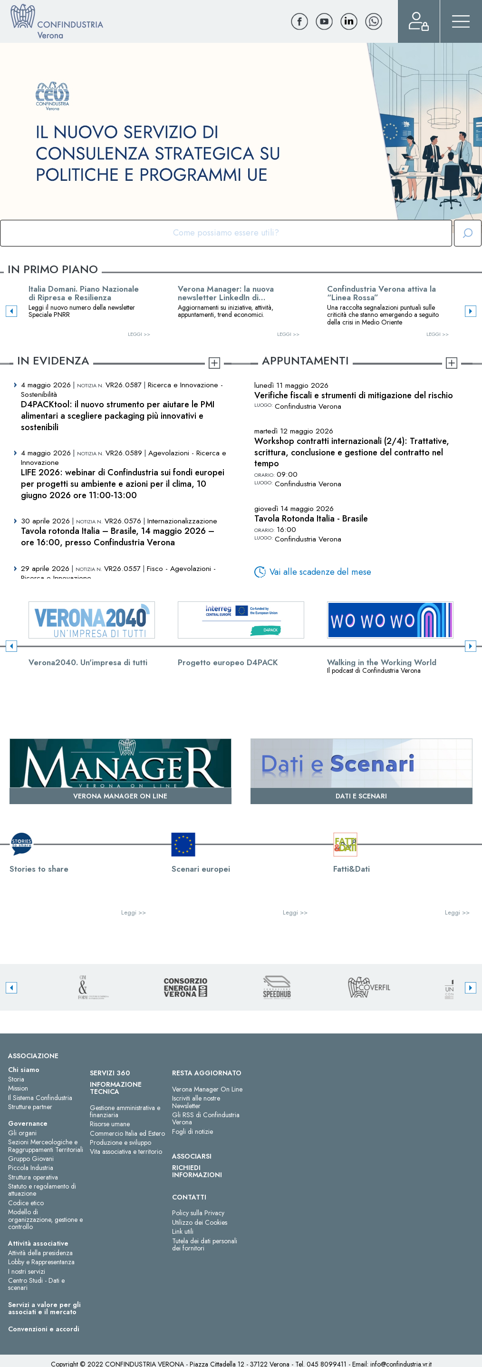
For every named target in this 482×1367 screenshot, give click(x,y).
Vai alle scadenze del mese (320, 572)
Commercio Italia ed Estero (127, 1133)
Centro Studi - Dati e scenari (36, 1284)
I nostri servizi (26, 1271)
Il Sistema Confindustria (40, 1097)
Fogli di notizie (192, 1131)
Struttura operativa (33, 1177)
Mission (18, 1088)
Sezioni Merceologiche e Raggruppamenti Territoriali (45, 1145)
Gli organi (22, 1133)
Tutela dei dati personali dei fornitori (204, 1244)
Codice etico (26, 1203)
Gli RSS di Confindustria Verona (206, 1118)
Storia (16, 1079)
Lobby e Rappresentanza (41, 1262)
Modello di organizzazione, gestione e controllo (45, 1219)
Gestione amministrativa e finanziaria (125, 1111)
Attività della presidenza (40, 1253)
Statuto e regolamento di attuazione (42, 1189)
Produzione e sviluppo (120, 1142)
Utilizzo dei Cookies (199, 1222)
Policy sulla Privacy (198, 1213)
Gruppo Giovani (31, 1158)
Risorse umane (110, 1124)
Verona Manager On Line (207, 1089)
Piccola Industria (30, 1167)
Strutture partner (30, 1106)
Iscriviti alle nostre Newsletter (196, 1101)
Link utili (182, 1231)
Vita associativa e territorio (126, 1151)
